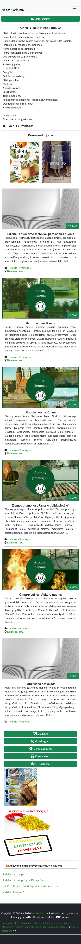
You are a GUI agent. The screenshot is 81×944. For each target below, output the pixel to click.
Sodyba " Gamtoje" (13, 891)
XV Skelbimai (13, 10)
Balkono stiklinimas (44, 922)
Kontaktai (63, 917)
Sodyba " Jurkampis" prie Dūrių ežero (23, 880)
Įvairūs (13, 267)
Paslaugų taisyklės (21, 917)
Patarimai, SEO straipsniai (16, 922)
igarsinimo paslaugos (55, 926)
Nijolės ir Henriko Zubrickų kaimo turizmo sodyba (30, 885)
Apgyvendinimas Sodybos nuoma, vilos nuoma (35, 865)
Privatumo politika (44, 917)
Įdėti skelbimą (40, 18)
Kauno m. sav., (15, 271)
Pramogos (25, 267)
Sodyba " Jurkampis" (13, 874)
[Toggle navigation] (74, 10)
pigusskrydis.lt (33, 926)
